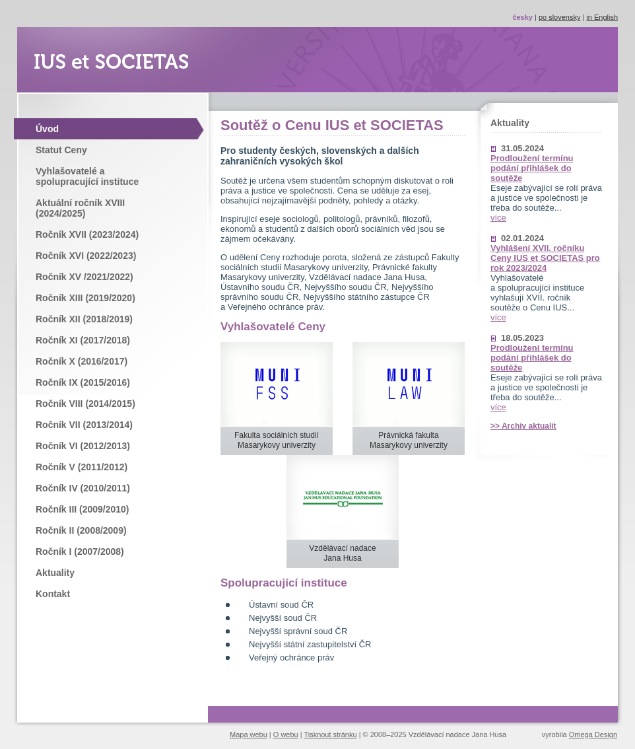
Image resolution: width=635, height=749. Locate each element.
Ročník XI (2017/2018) (83, 340)
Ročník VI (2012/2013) (83, 446)
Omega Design (593, 734)
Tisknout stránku (330, 734)
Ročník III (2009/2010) (82, 509)
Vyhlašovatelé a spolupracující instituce (87, 176)
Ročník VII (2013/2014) (84, 424)
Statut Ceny (61, 150)
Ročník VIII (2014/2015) (85, 403)
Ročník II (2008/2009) (81, 530)
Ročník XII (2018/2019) (84, 319)
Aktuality (55, 572)
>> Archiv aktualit (523, 426)
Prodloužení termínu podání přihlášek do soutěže (532, 168)
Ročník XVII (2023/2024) (87, 234)
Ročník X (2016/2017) (81, 361)
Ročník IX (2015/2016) (83, 382)
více (498, 218)
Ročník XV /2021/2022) (84, 276)
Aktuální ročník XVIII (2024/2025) (80, 208)
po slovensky (560, 17)
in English (602, 17)
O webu (285, 734)
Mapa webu (248, 734)
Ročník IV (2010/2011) (83, 488)
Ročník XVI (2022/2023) (86, 255)
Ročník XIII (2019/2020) (85, 298)
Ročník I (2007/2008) (80, 551)
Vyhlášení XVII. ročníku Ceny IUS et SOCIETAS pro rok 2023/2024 (545, 258)
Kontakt (53, 593)
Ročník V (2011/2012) (81, 467)
